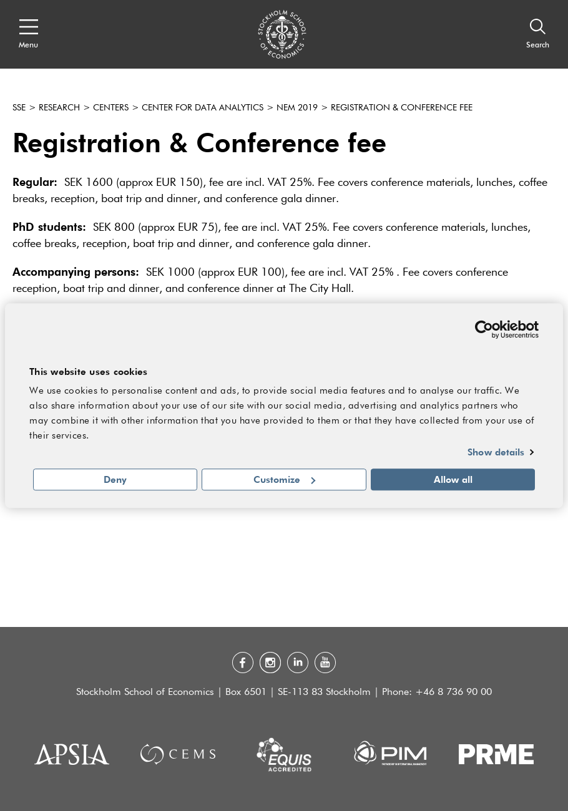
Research (59, 108)
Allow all (453, 479)
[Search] (538, 34)
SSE (19, 108)
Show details (496, 452)
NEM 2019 (297, 108)
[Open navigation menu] (28, 34)
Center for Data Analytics (202, 108)
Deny (115, 479)
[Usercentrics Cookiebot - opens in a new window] (484, 329)
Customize (284, 479)
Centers (111, 108)
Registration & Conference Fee (402, 108)
